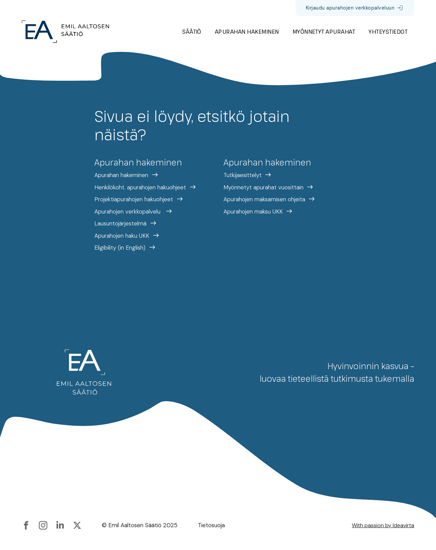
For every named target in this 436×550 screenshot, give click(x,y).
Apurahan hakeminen (247, 31)
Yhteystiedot (388, 31)
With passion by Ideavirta (383, 525)
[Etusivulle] (65, 31)
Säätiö (191, 31)
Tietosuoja (211, 525)
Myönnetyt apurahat (324, 31)
